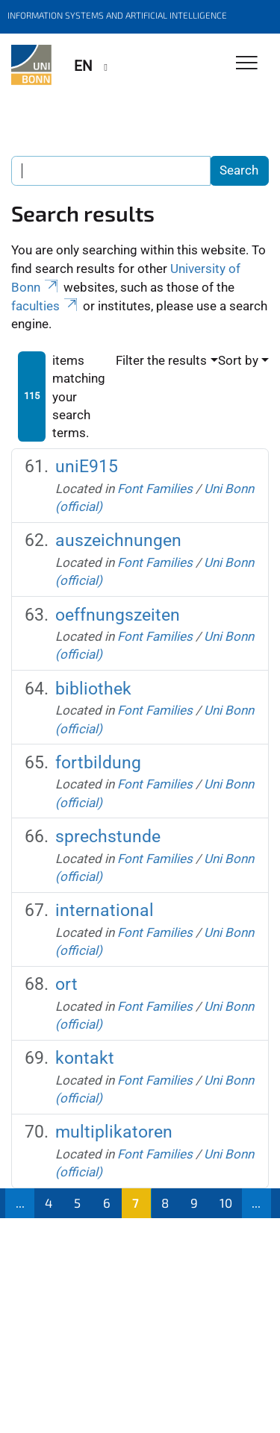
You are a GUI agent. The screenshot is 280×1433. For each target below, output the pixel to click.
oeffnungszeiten (117, 615)
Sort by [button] (238, 360)
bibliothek (93, 689)
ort (66, 984)
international (104, 910)
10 (226, 1202)
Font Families (155, 488)
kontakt (84, 1058)
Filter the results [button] (161, 360)
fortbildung (98, 763)
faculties (45, 305)
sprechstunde (108, 837)
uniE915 (86, 467)
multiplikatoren (113, 1132)
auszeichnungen (118, 540)
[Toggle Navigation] (247, 63)
